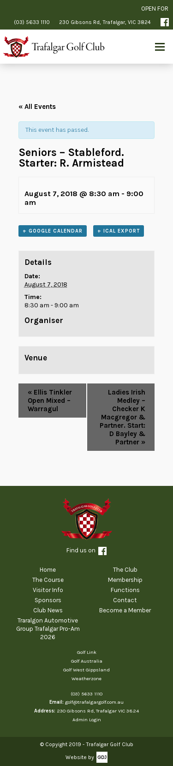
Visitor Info (48, 589)
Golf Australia (86, 661)
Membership (125, 579)
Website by (80, 757)
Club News (48, 610)
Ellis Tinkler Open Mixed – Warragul (50, 400)
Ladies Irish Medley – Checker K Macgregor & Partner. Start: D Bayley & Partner (122, 417)
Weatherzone (86, 679)
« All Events (37, 106)
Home (48, 569)
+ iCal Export (118, 231)
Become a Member (125, 610)
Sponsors (48, 600)
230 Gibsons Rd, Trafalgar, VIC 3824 (105, 22)
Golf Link (86, 652)
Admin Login (86, 720)
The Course (48, 579)
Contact (125, 600)
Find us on (86, 551)
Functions (125, 589)
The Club (125, 569)
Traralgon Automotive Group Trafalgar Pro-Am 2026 (48, 628)
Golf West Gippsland (86, 670)
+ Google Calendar (53, 231)
